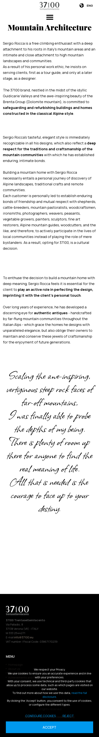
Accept (49, 727)
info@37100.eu (23, 637)
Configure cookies (40, 716)
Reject (68, 716)
